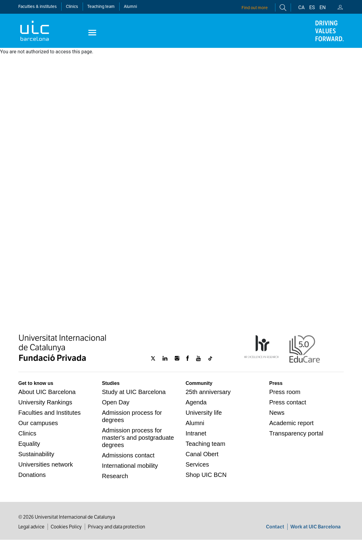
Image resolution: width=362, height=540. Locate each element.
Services (197, 464)
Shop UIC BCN (206, 474)
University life (204, 412)
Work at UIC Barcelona (315, 527)
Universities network (45, 464)
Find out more (255, 7)
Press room (284, 392)
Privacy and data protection (116, 527)
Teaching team (101, 6)
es (312, 7)
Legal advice (31, 527)
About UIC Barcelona (47, 392)
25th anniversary (208, 392)
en (323, 7)
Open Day (115, 402)
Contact (275, 527)
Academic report (291, 423)
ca (301, 7)
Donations (32, 474)
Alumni (130, 6)
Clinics (27, 433)
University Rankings (45, 402)
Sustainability (36, 454)
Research (115, 476)
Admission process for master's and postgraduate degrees (138, 437)
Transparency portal (296, 433)
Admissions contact (128, 455)
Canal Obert (202, 454)
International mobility (130, 465)
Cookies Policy (66, 527)
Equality (29, 443)
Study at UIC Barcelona (134, 392)
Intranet (196, 433)
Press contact (287, 402)
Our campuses (38, 423)
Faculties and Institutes (49, 412)
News (277, 412)
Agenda (196, 402)
